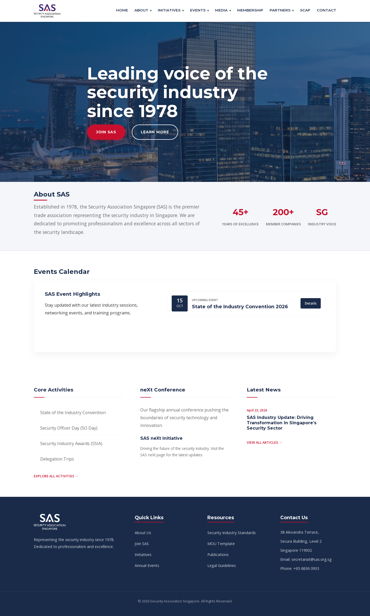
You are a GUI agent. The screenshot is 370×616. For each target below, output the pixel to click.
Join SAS (106, 132)
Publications (218, 554)
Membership (250, 10)
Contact (326, 10)
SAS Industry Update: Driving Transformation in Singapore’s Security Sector (281, 423)
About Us (143, 532)
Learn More (155, 132)
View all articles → (264, 442)
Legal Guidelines (221, 565)
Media (221, 10)
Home (122, 10)
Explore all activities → (56, 476)
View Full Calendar (78, 333)
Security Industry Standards (231, 532)
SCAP (305, 10)
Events (197, 10)
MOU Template (221, 543)
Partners (280, 10)
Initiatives (169, 10)
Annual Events (147, 565)
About (141, 10)
